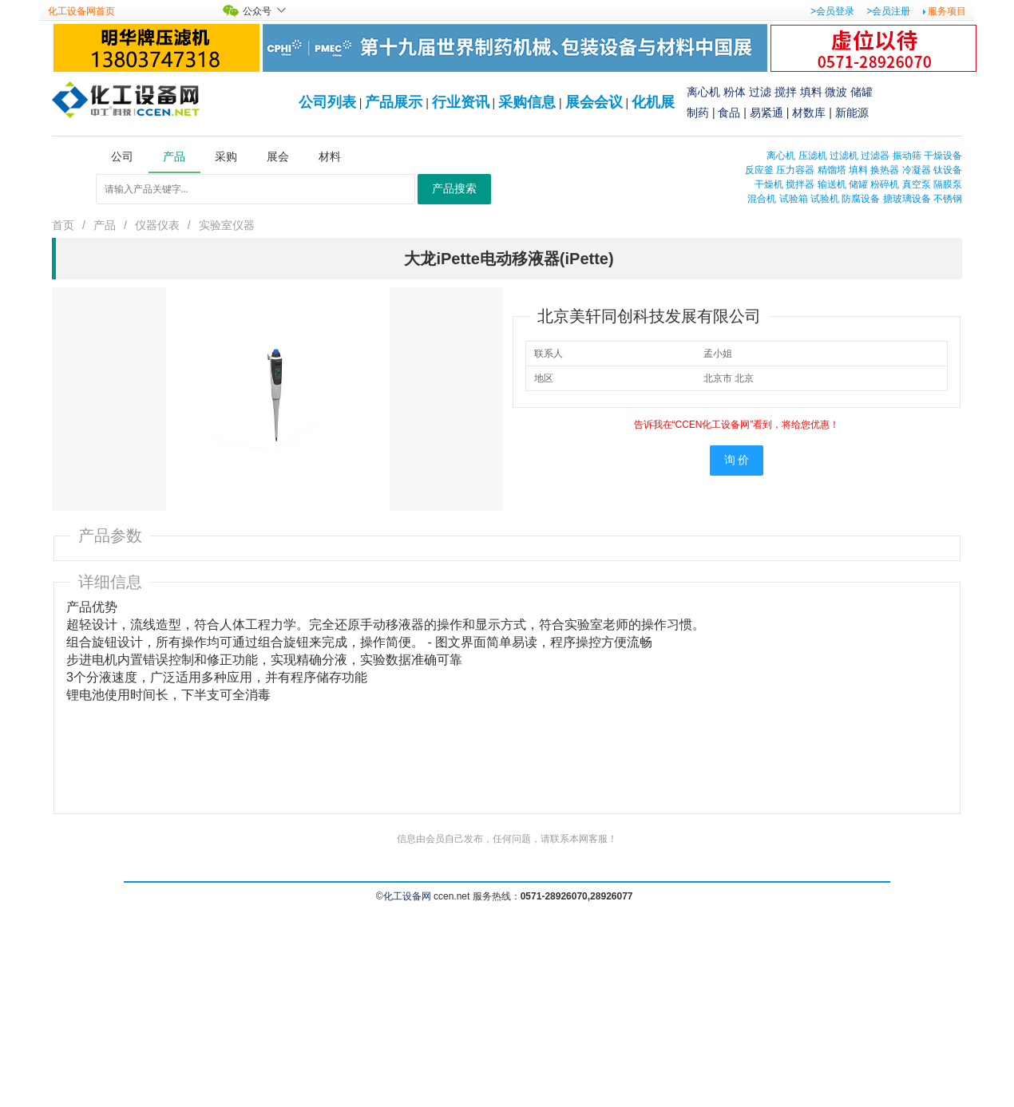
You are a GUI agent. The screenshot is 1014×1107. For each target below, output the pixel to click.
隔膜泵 (947, 184)
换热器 (884, 170)
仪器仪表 (157, 225)
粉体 (734, 91)
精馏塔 (832, 170)
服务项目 (947, 11)
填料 (811, 91)
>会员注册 (888, 11)
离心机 (703, 91)
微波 (836, 91)
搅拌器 (800, 184)
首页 (63, 225)
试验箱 (793, 198)
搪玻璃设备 (907, 198)
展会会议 (594, 102)
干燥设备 (943, 155)
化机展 (653, 102)
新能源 (852, 112)
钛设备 (947, 170)
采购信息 (527, 102)
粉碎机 (884, 184)
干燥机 (769, 184)
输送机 (832, 184)
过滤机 (844, 155)
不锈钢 (947, 198)
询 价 (737, 460)
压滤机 (812, 155)
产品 (104, 225)
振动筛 (907, 155)
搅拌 (785, 91)
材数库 (809, 112)
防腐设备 (861, 198)
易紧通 (766, 112)
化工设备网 (407, 896)
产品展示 (393, 102)
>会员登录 (832, 11)
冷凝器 (916, 170)
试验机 (824, 198)
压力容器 (795, 170)
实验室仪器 (227, 225)
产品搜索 (454, 189)
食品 (729, 112)
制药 (698, 112)
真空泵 (916, 184)
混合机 (761, 198)
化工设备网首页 (81, 11)
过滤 (760, 91)
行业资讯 (460, 102)
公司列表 (327, 102)
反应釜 (759, 170)
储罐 (861, 91)
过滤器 (875, 155)
